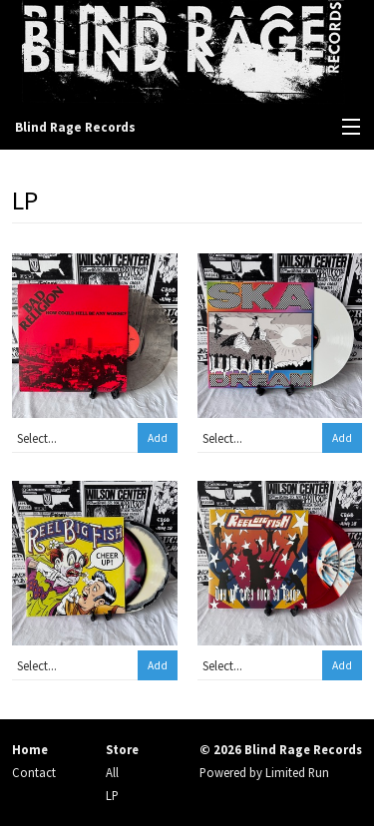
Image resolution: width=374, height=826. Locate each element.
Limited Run (297, 772)
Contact (34, 772)
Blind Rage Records (75, 127)
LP (112, 795)
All (112, 772)
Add (158, 438)
